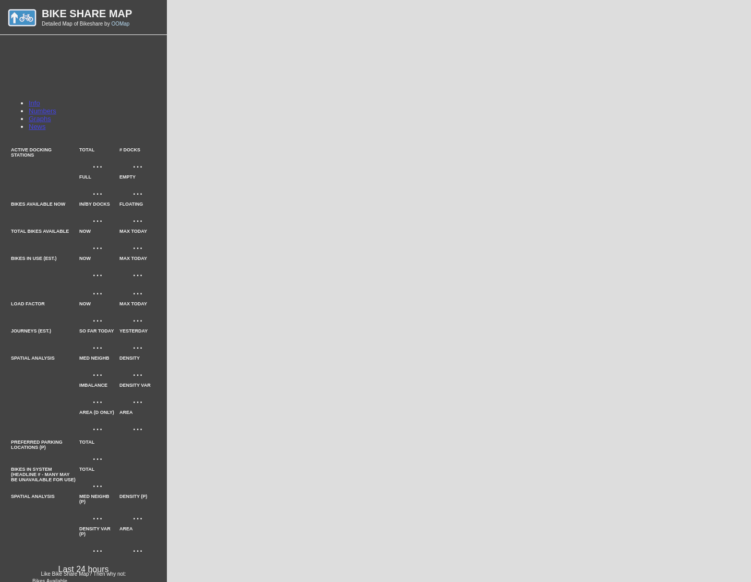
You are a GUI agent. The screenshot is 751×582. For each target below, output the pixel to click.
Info (34, 103)
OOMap (120, 24)
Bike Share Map (87, 13)
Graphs (40, 119)
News (37, 126)
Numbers (42, 111)
